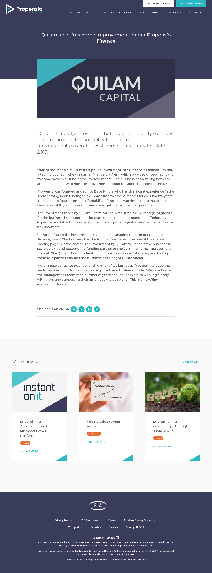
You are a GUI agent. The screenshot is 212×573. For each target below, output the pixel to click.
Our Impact (152, 12)
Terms (112, 520)
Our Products (85, 12)
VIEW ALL (192, 362)
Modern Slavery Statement (141, 520)
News (177, 12)
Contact (199, 12)
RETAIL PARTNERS (158, 3)
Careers (113, 527)
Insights (93, 433)
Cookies (95, 527)
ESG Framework (90, 520)
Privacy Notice (63, 520)
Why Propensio (120, 12)
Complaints (75, 527)
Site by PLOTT (135, 527)
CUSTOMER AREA (190, 3)
